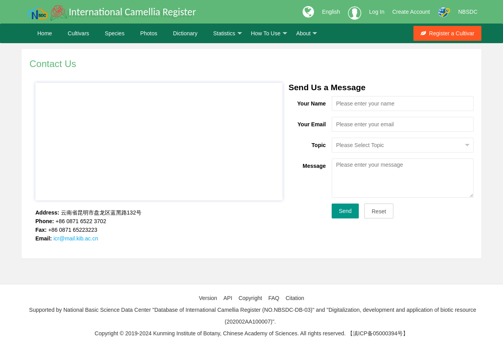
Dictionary (185, 33)
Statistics (227, 33)
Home (44, 33)
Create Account (411, 12)
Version (208, 298)
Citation (295, 298)
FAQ (273, 298)
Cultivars (78, 33)
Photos (149, 33)
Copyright (250, 298)
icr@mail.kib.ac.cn (75, 238)
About (307, 33)
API (227, 298)
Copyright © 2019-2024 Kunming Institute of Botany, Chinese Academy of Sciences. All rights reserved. (220, 333)
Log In (376, 12)
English (331, 12)
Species (115, 33)
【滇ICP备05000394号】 (378, 333)
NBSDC (467, 12)
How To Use (269, 33)
